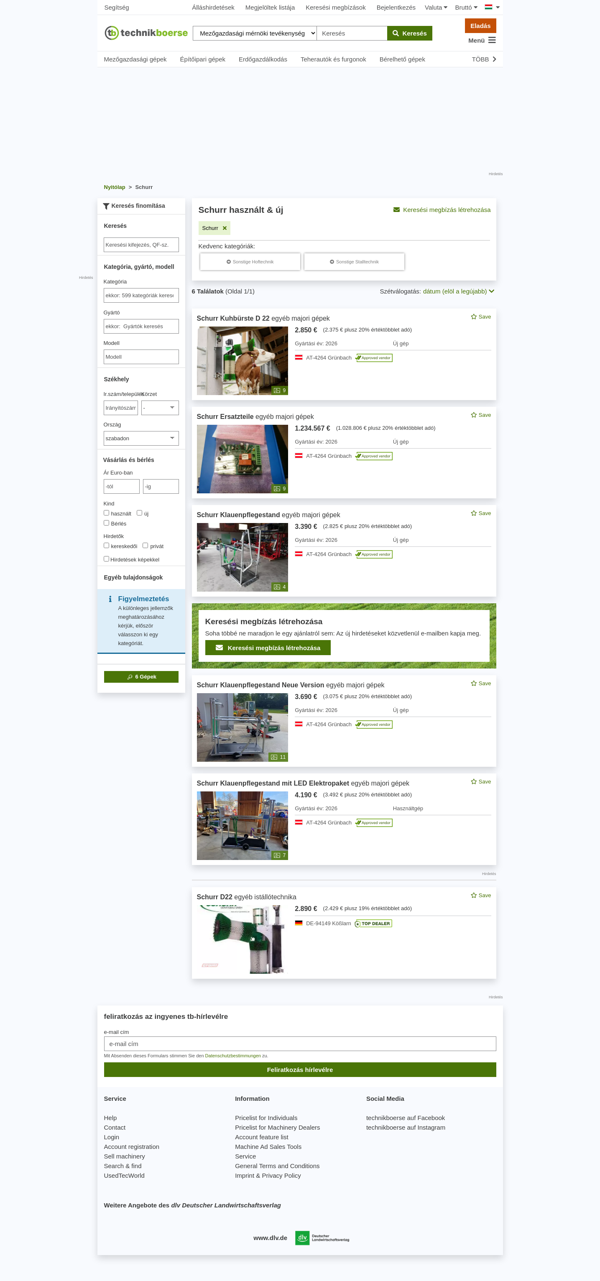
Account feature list (262, 1137)
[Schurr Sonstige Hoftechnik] (250, 262)
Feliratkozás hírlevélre (300, 1069)
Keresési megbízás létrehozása (441, 209)
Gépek (141, 677)
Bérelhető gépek (402, 59)
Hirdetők (114, 536)
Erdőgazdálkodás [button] (263, 59)
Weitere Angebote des (192, 1205)
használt (117, 513)
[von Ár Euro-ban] (122, 486)
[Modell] (141, 357)
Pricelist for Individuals (266, 1117)
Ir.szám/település (121, 394)
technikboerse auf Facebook (405, 1117)
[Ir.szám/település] (121, 408)
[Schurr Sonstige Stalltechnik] (354, 262)
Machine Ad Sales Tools (268, 1146)
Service (245, 1156)
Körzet (149, 394)
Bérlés (115, 523)
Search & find (123, 1165)
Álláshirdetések (213, 7)
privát (153, 546)
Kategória (115, 281)
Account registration (132, 1146)
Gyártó (112, 312)
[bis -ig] (161, 486)
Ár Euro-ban (118, 473)
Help (110, 1117)
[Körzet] (160, 408)
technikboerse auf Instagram (405, 1127)
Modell (112, 343)
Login (112, 1137)
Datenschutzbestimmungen (233, 1055)
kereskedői (121, 546)
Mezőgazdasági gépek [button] (135, 59)
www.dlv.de (270, 1237)
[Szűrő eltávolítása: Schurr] (215, 228)
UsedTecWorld (124, 1175)
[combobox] (141, 295)
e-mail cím (116, 1032)
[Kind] (106, 512)
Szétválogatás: (400, 291)
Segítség (117, 7)
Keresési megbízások (335, 7)
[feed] (344, 644)
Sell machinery (124, 1156)
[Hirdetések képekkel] (106, 558)
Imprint (244, 1175)
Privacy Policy (281, 1175)
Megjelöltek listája (270, 7)
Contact (115, 1127)
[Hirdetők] (106, 545)
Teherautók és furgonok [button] (333, 59)
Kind (109, 503)
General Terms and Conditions (277, 1165)
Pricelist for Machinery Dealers (277, 1127)
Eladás (480, 25)
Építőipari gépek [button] (202, 59)
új (142, 513)
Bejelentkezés (396, 7)
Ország (112, 424)
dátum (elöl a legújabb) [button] (458, 291)
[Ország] (141, 438)
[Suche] (141, 244)
